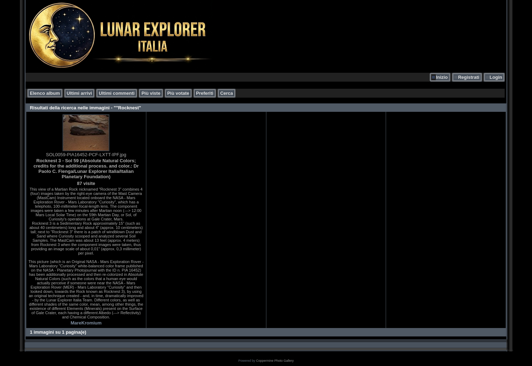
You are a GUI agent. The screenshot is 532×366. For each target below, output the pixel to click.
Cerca (226, 93)
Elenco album (45, 93)
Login (496, 77)
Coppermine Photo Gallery (275, 360)
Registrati (468, 77)
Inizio (441, 77)
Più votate (178, 93)
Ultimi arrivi (79, 93)
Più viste (150, 93)
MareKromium (86, 323)
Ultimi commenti (117, 93)
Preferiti (204, 93)
